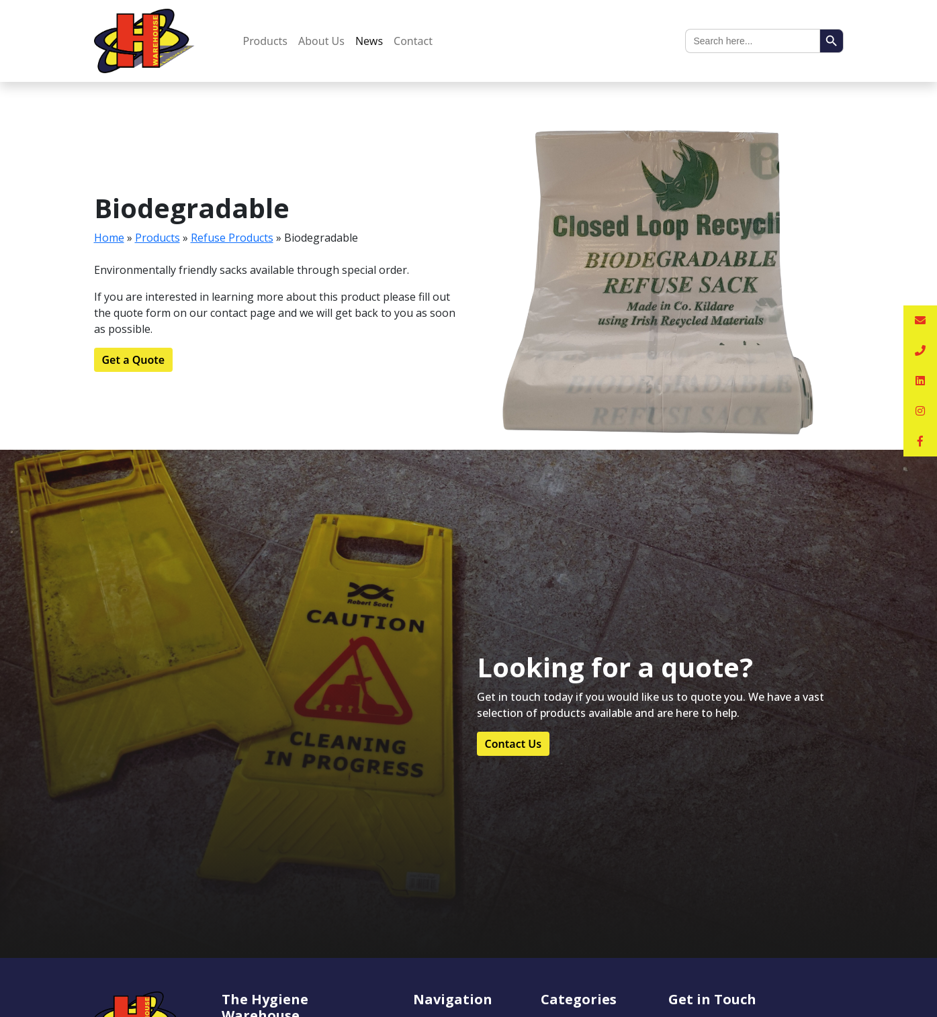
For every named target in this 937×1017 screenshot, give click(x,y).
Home (109, 237)
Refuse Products (232, 237)
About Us (321, 41)
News (369, 41)
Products (265, 41)
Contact (413, 41)
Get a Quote (133, 359)
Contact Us (513, 743)
